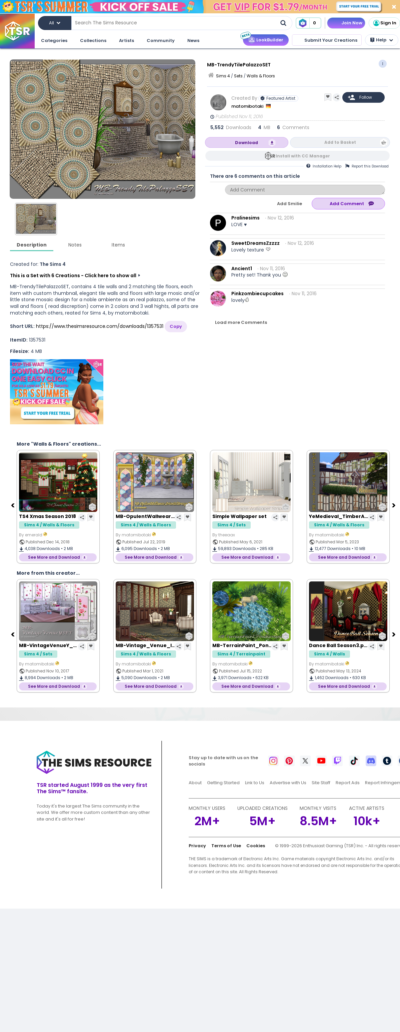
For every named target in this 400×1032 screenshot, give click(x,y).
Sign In (384, 23)
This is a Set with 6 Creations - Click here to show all (73, 275)
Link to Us (254, 783)
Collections (93, 40)
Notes (75, 244)
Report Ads (348, 783)
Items (118, 244)
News (193, 40)
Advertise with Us (288, 783)
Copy (176, 326)
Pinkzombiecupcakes (257, 293)
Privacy (197, 846)
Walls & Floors (261, 76)
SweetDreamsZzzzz (255, 243)
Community (161, 40)
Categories (54, 40)
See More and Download (54, 557)
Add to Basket (340, 142)
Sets (238, 76)
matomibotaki (247, 106)
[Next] (394, 505)
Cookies (255, 846)
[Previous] (13, 505)
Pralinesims (245, 217)
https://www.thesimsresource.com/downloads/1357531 (99, 326)
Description (32, 244)
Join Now (351, 23)
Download (246, 142)
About (195, 783)
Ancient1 (241, 268)
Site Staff (321, 783)
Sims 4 (223, 76)
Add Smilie (289, 203)
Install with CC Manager (303, 156)
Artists (126, 40)
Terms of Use (226, 846)
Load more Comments (241, 322)
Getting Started (223, 783)
